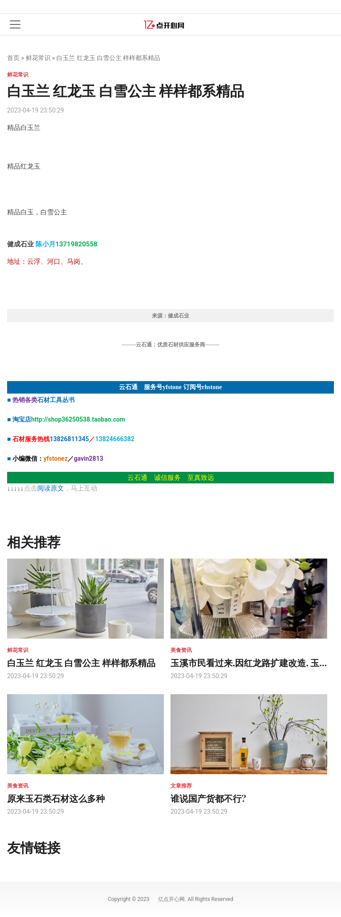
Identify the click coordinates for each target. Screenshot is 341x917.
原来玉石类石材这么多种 (56, 798)
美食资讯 (181, 650)
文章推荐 (181, 786)
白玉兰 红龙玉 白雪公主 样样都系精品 (81, 662)
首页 (13, 57)
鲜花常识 (38, 57)
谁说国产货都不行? (208, 798)
